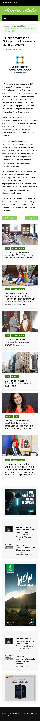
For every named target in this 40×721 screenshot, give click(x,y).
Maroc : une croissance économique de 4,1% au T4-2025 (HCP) (18, 383)
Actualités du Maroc (11, 50)
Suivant (31, 218)
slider (20, 50)
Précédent (9, 218)
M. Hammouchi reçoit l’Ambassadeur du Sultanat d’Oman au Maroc (17, 342)
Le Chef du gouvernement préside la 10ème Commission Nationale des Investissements (19, 255)
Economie (15, 376)
